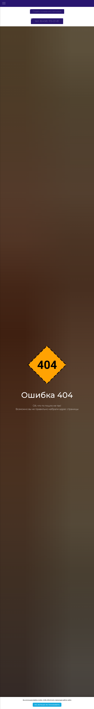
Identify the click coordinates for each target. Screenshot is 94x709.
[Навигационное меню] (4, 3)
